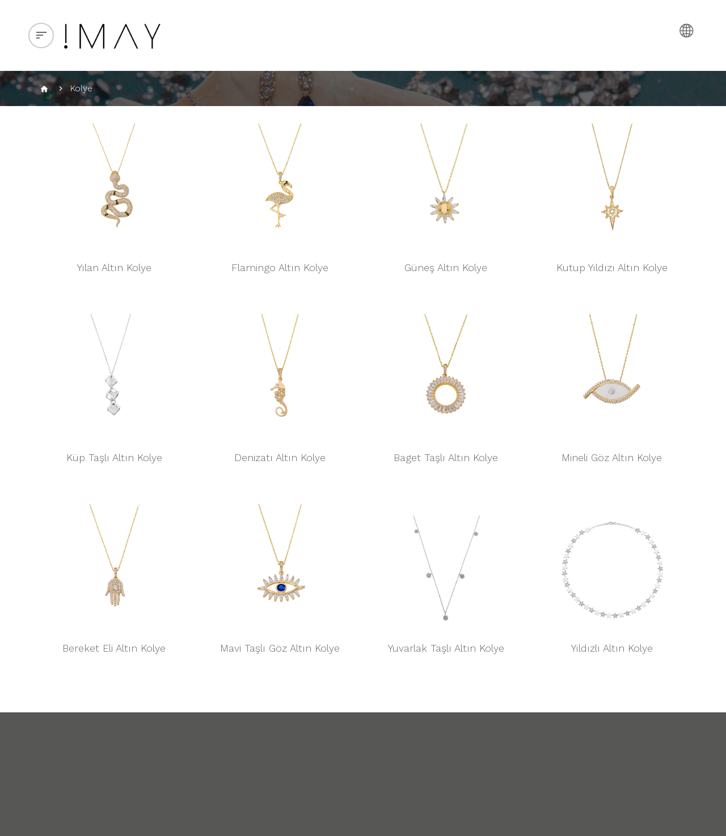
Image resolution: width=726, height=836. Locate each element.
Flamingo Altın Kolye (279, 267)
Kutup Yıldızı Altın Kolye (612, 267)
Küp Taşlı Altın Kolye (114, 457)
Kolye (81, 88)
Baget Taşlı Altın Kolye (446, 457)
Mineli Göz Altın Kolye (612, 457)
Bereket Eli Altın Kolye (114, 648)
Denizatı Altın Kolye (280, 457)
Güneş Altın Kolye (445, 267)
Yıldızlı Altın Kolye (612, 648)
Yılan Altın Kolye (114, 267)
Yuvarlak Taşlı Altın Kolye (446, 648)
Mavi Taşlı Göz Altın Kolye (280, 648)
